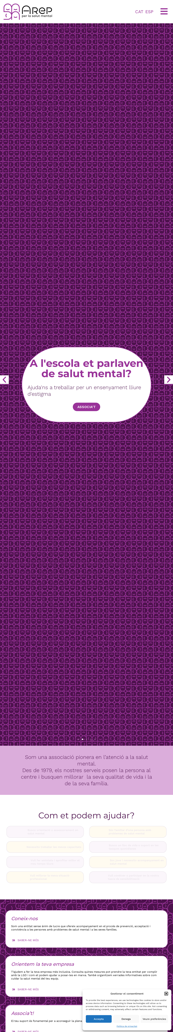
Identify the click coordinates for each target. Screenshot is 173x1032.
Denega (126, 1019)
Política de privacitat (127, 1026)
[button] (166, 993)
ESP (149, 11)
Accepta (99, 1019)
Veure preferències (154, 1019)
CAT (139, 11)
